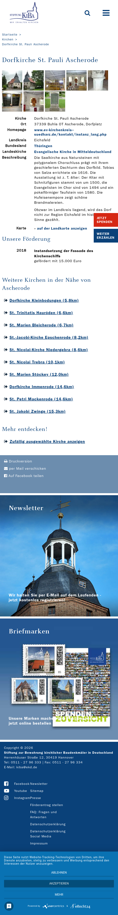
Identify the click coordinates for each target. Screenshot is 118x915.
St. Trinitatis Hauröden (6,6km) (41, 312)
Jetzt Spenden (105, 220)
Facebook (22, 784)
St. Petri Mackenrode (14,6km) (41, 399)
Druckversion (18, 461)
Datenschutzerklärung (48, 824)
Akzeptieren (59, 883)
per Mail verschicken (25, 468)
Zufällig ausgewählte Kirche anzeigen (47, 441)
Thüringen (43, 146)
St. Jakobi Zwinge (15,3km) (38, 411)
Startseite (9, 34)
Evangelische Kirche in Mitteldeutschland (73, 152)
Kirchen (7, 39)
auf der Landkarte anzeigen (62, 228)
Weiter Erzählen (106, 236)
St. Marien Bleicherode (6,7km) (42, 325)
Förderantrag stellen (46, 805)
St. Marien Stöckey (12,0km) (39, 374)
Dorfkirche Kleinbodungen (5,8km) (44, 300)
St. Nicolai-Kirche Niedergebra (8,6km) (49, 349)
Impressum (39, 843)
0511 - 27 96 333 (26, 762)
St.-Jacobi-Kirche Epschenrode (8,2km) (49, 337)
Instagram (22, 798)
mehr (59, 894)
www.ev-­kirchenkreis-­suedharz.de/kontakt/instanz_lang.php (70, 132)
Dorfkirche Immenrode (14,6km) (42, 386)
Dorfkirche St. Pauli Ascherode (25, 44)
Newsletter (39, 784)
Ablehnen (59, 872)
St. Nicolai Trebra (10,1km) (37, 362)
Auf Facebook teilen (24, 476)
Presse (35, 798)
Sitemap (37, 791)
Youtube (20, 791)
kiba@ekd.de (26, 767)
